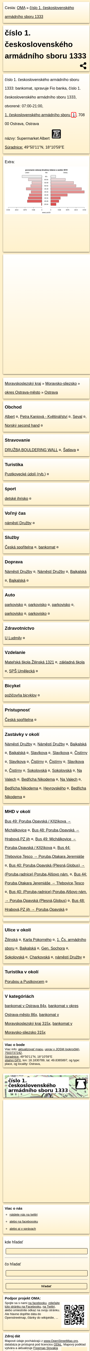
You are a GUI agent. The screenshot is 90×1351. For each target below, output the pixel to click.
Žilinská (11, 940)
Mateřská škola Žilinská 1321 (29, 662)
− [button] (11, 269)
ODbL (58, 1344)
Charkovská (40, 957)
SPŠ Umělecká (22, 671)
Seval (77, 417)
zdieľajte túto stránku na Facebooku (32, 1304)
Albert (10, 417)
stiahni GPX (13, 1060)
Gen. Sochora (53, 948)
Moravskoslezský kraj (23, 383)
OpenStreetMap (38, 366)
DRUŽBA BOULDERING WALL (31, 450)
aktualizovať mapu (30, 1049)
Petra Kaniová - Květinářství (43, 417)
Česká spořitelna (19, 547)
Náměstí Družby (18, 572)
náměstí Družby (18, 523)
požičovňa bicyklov (21, 695)
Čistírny (80, 753)
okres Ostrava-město (22, 392)
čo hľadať (13, 1264)
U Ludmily (13, 638)
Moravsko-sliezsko (61, 383)
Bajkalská (78, 572)
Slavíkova (39, 753)
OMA (21, 8)
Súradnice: (14, 147)
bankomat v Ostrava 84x (25, 1006)
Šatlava (69, 450)
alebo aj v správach (23, 1228)
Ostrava (51, 392)
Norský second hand (22, 425)
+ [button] (11, 262)
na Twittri (49, 1306)
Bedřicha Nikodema (38, 779)
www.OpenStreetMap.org (61, 1341)
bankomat (46, 547)
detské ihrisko (16, 499)
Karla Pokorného (37, 940)
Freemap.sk (63, 366)
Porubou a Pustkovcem (24, 982)
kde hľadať (14, 1242)
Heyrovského (54, 788)
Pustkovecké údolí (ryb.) (25, 474)
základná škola (72, 662)
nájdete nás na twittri (23, 1214)
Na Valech (69, 779)
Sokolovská (37, 770)
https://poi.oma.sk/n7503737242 (24, 370)
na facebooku (37, 1303)
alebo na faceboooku (24, 1221)
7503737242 (13, 1053)
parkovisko (14, 605)
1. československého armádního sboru (40, 115)
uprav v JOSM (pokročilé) (62, 1049)
